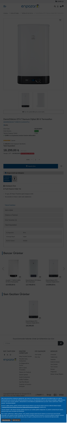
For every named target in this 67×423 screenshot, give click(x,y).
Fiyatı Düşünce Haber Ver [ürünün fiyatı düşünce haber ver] (12, 189)
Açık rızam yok (25, 420)
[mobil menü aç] (4, 6)
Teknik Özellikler (10, 205)
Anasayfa (5, 13)
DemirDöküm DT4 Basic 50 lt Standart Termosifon (33, 282)
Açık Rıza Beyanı (24, 386)
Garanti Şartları (23, 378)
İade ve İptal (9, 210)
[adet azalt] (31, 159)
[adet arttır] (39, 159)
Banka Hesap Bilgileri (57, 378)
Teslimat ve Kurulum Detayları (25, 389)
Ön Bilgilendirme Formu (24, 368)
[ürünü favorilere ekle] (60, 20)
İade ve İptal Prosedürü (23, 372)
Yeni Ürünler (54, 368)
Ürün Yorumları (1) (11, 220)
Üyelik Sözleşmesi (24, 381)
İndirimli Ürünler (55, 366)
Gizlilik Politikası (23, 383)
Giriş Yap (37, 361)
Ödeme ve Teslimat (11, 215)
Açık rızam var (16, 420)
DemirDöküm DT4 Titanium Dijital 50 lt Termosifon (52, 282)
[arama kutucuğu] (55, 6)
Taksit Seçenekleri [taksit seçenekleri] (9, 146)
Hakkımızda (54, 361)
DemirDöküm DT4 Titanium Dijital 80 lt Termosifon (32, 322)
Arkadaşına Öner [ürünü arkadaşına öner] (9, 186)
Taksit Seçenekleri (11, 225)
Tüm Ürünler (54, 370)
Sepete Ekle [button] (31, 166)
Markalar (53, 363)
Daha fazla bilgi (6, 420)
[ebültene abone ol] (61, 347)
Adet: (28, 160)
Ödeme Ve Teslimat (25, 376)
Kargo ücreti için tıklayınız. (14, 173)
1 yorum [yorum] (13, 140)
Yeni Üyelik (38, 358)
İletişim (53, 373)
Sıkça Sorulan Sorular (25, 360)
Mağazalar (54, 375)
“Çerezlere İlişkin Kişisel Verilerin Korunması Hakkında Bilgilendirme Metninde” (20, 407)
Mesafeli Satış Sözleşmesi (23, 364)
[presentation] (3, 269)
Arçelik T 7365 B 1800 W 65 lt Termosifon (13, 281)
